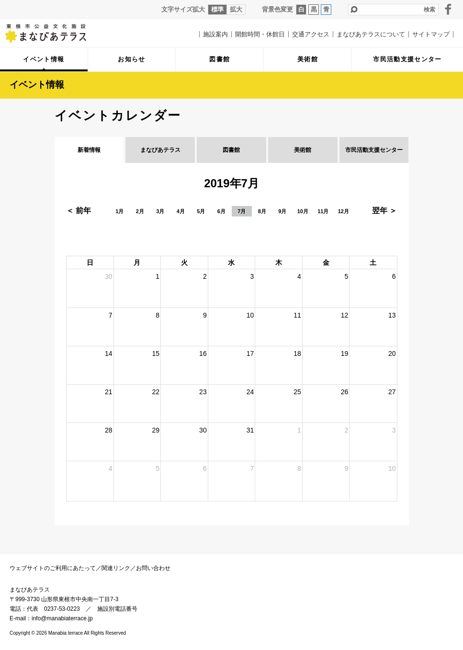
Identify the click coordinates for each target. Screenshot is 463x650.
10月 (302, 211)
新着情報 (89, 150)
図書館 (231, 150)
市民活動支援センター (374, 150)
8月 (262, 211)
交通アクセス (310, 34)
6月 (221, 211)
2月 (140, 211)
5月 (201, 211)
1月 (119, 211)
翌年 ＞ (384, 210)
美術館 (302, 150)
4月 (181, 211)
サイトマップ (431, 34)
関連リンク (116, 568)
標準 (217, 9)
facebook (448, 9)
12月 (343, 211)
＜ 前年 (78, 210)
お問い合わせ (153, 568)
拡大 (236, 9)
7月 (241, 211)
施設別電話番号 (117, 608)
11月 (322, 211)
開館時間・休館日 (260, 34)
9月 (282, 211)
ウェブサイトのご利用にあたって (53, 568)
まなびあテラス (52, 33)
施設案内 (215, 34)
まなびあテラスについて (371, 34)
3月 (160, 211)
